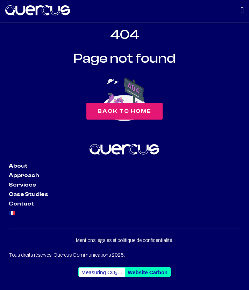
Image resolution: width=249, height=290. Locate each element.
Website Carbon (148, 272)
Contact (21, 204)
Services (22, 185)
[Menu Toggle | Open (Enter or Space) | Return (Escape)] (242, 10)
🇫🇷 (12, 213)
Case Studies (28, 194)
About (18, 166)
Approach (24, 175)
